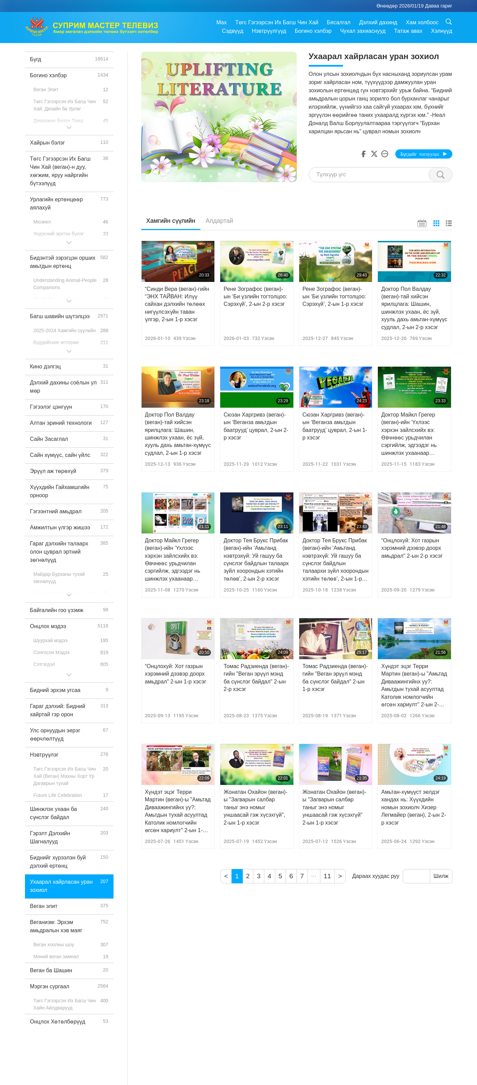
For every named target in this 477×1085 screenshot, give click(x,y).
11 (327, 876)
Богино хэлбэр (313, 31)
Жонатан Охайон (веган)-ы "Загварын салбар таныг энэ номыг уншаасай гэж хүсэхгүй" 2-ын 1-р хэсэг (335, 807)
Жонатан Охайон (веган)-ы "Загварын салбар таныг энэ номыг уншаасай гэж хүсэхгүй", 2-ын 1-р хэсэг (256, 807)
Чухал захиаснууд (363, 31)
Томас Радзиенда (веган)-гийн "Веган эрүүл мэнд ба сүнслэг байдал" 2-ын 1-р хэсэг (335, 677)
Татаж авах (408, 31)
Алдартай (219, 220)
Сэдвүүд (232, 31)
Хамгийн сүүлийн (171, 220)
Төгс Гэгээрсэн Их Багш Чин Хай (276, 22)
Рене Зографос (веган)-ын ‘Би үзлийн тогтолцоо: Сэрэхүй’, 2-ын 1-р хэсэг (334, 296)
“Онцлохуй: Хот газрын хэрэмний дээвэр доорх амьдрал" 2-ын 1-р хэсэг (176, 673)
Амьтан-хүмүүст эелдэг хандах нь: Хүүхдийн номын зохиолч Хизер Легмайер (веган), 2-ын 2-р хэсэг (413, 807)
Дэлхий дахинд (378, 22)
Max (221, 22)
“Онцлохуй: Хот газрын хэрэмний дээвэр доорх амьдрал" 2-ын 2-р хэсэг (412, 548)
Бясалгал (338, 22)
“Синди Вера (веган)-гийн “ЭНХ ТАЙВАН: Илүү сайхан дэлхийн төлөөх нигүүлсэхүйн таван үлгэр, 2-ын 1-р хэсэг (177, 304)
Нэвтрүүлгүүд (269, 31)
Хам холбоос (422, 22)
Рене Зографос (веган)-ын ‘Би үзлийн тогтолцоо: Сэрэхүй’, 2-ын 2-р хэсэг (255, 296)
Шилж (441, 876)
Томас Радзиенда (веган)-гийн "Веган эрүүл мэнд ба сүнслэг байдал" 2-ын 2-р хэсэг (256, 677)
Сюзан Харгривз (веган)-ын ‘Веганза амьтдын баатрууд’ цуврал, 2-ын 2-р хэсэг (256, 426)
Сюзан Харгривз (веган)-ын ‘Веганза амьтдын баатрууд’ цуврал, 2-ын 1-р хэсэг (335, 426)
